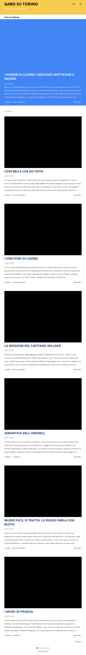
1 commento (16, 457)
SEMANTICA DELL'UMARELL (24, 433)
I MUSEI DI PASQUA (18, 611)
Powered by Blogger (43, 648)
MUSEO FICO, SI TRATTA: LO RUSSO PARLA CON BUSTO (39, 522)
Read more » (78, 102)
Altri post (78, 641)
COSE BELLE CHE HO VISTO (23, 171)
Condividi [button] (7, 102)
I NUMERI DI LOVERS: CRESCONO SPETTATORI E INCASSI (39, 77)
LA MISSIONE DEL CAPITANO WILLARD (32, 346)
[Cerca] (74, 4)
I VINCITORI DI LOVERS (21, 258)
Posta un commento (18, 102)
